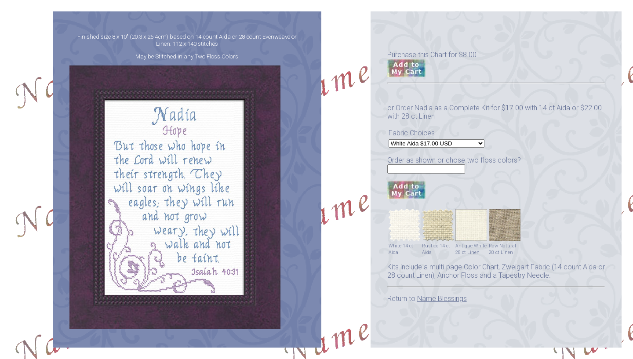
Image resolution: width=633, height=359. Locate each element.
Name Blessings (442, 298)
